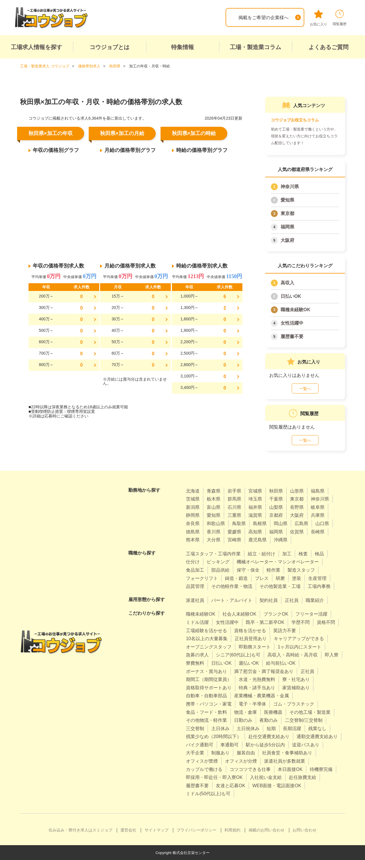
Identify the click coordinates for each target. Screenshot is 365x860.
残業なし (317, 728)
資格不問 (326, 622)
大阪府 (287, 240)
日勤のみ (243, 720)
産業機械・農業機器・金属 (261, 695)
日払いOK (291, 296)
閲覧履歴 (339, 18)
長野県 (297, 507)
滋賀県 (255, 515)
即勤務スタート (255, 646)
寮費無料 (195, 662)
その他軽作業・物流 (231, 586)
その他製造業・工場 (280, 586)
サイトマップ (157, 829)
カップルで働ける (204, 769)
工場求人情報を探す (36, 47)
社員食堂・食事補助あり (287, 752)
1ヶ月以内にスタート (299, 646)
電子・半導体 (252, 703)
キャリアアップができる (299, 638)
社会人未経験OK (239, 613)
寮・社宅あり (296, 679)
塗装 (296, 578)
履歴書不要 (292, 336)
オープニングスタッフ (209, 646)
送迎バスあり (305, 744)
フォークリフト (202, 578)
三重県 (234, 515)
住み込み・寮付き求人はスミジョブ (80, 829)
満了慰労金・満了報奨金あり (263, 671)
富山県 (213, 507)
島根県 (260, 523)
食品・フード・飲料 (206, 712)
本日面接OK (290, 769)
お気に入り (318, 18)
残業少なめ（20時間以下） (213, 736)
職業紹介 (315, 600)
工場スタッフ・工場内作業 (213, 553)
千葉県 (276, 498)
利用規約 (232, 829)
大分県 (213, 539)
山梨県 (276, 507)
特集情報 (182, 47)
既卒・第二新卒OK (265, 622)
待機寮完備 (321, 769)
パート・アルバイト (231, 600)
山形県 (297, 490)
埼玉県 (255, 498)
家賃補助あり (296, 687)
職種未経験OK (295, 309)
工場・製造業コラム (255, 47)
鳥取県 (239, 523)
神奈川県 (290, 186)
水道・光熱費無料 (257, 679)
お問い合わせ (305, 829)
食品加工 (195, 569)
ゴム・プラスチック (293, 703)
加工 (286, 553)
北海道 (193, 490)
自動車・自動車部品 (206, 695)
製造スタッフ (301, 569)
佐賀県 (297, 531)
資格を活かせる (250, 630)
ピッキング (218, 561)
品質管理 (195, 586)
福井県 (255, 507)
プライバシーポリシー (196, 829)
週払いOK (249, 662)
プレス (262, 578)
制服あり (220, 752)
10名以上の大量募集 (207, 638)
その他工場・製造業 (309, 712)
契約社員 (268, 600)
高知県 (255, 531)
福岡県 (287, 226)
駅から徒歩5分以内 (265, 744)
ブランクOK (275, 613)
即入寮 (331, 654)
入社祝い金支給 (266, 777)
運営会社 (128, 829)
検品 (319, 553)
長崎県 (318, 531)
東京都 (287, 213)
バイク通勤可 (199, 744)
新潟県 (193, 507)
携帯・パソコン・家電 (209, 703)
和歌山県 (216, 523)
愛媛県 (234, 531)
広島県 (301, 523)
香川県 (213, 531)
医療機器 (273, 712)
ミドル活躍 (197, 622)
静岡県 (193, 515)
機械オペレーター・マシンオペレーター (278, 561)
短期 (271, 728)
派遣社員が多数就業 (284, 760)
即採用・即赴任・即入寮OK (214, 777)
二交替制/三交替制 (304, 720)
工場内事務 (319, 586)
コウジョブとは (109, 47)
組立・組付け (261, 553)
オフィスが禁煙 (202, 760)
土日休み (220, 728)
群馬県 (234, 498)
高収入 (287, 282)
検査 (303, 553)
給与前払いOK (280, 662)
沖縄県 (280, 539)
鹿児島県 (257, 539)
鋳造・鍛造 (236, 578)
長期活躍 (292, 728)
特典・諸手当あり (257, 687)
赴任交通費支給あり (268, 736)
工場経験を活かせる (206, 630)
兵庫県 (318, 515)
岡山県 (280, 523)
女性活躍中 (292, 322)
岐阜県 (318, 507)
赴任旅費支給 (302, 777)
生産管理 (317, 578)
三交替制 (195, 728)
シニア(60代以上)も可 (238, 654)
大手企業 (195, 752)
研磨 (280, 578)
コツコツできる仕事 (250, 769)
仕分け (193, 561)
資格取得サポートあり (209, 687)
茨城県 (193, 498)
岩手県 (234, 490)
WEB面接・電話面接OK (276, 785)
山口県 (322, 523)
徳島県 (193, 531)
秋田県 (276, 490)
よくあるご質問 (328, 47)
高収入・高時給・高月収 (292, 654)
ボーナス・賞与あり (206, 671)
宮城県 (255, 490)
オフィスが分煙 (241, 760)
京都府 (276, 515)
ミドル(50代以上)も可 (208, 793)
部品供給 (220, 569)
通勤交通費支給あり (317, 736)
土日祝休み (248, 728)
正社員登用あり (251, 638)
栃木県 (213, 498)
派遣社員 (195, 600)
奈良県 (193, 523)
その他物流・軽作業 (206, 720)
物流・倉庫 (245, 712)
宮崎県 (234, 539)
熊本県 (193, 539)
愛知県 (287, 199)
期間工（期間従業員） (209, 679)
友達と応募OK (230, 785)
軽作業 (273, 569)
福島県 (318, 490)
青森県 (213, 490)
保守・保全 (248, 569)
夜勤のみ (268, 720)
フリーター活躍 (311, 613)
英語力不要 (284, 630)
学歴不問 (300, 622)
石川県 (234, 507)
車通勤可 (229, 744)
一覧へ (305, 388)
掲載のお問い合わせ (267, 829)
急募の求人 (197, 654)
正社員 (292, 600)
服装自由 (246, 752)
